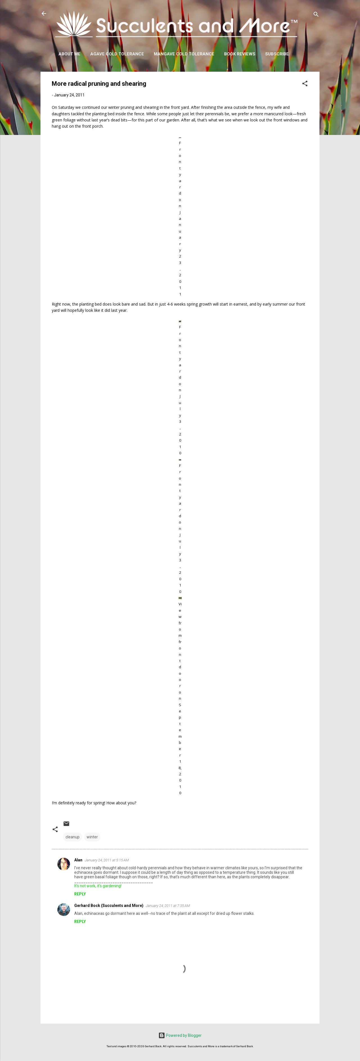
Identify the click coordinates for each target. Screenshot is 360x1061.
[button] (305, 84)
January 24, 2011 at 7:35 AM (168, 906)
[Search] (316, 15)
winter (92, 837)
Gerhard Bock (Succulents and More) (108, 905)
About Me (69, 54)
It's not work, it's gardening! (98, 886)
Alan (78, 860)
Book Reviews (239, 54)
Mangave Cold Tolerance (184, 54)
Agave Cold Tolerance (117, 54)
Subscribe (277, 54)
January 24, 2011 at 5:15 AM (107, 860)
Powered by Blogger (180, 1035)
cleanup (73, 837)
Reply (80, 894)
